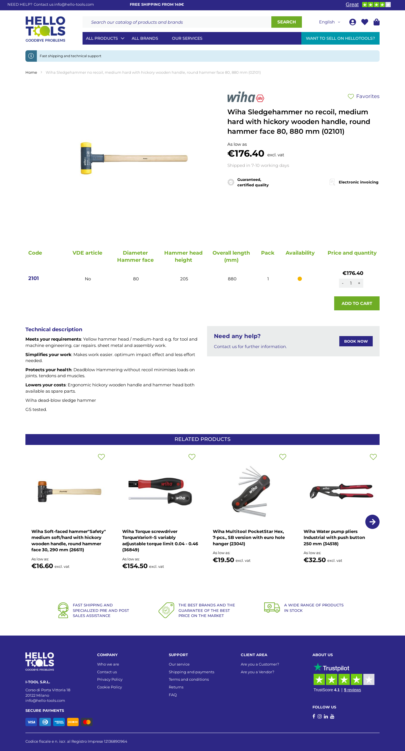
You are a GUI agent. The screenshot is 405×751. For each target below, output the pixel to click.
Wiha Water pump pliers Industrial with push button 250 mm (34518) (334, 537)
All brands (145, 38)
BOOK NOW (356, 341)
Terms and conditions (189, 679)
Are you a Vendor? (257, 672)
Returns (176, 687)
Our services (187, 38)
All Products (102, 38)
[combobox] (177, 22)
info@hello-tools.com (74, 4)
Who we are (108, 664)
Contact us (107, 672)
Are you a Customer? (260, 664)
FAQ (173, 694)
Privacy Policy (110, 679)
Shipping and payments (191, 672)
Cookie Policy (109, 687)
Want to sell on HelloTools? (340, 38)
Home (31, 72)
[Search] (286, 22)
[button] (330, 22)
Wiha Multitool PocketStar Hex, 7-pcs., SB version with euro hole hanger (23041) (249, 537)
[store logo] (45, 29)
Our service (179, 664)
